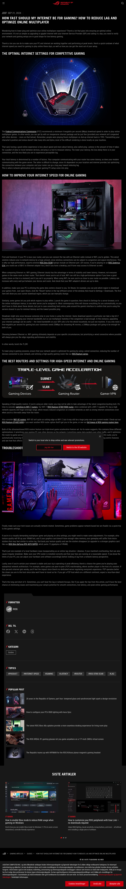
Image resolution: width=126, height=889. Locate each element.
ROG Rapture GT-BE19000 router (61, 407)
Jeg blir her (49, 447)
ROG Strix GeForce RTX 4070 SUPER (23, 544)
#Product (12, 674)
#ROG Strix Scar (95, 674)
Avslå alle (97, 884)
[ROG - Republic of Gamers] (63, 3)
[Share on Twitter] (16, 631)
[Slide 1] (61, 837)
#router (78, 674)
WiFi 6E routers (20, 419)
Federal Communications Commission (21, 131)
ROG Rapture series (80, 354)
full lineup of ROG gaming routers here (102, 422)
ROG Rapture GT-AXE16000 (13, 422)
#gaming (49, 674)
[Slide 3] (66, 837)
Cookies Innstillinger (77, 884)
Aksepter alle (114, 884)
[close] (99, 436)
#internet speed (31, 674)
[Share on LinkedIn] (24, 631)
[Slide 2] (63, 837)
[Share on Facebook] (8, 631)
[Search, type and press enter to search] (122, 3)
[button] (3, 3)
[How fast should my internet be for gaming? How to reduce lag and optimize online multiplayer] (75, 854)
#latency (63, 674)
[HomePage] (4, 854)
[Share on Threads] (32, 631)
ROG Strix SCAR (46, 263)
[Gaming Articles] (16, 854)
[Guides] (29, 854)
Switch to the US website (76, 447)
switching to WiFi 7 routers (27, 407)
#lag (112, 674)
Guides (11, 652)
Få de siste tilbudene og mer (92, 860)
